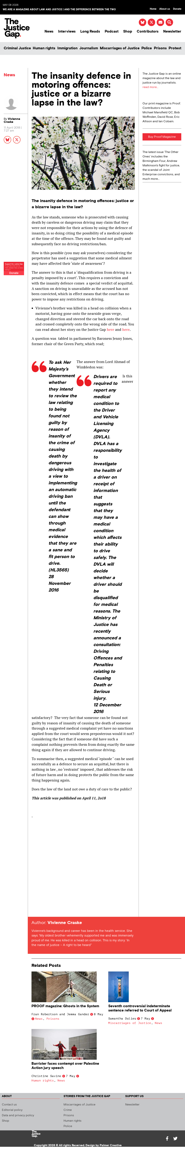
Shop (127, 31)
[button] (169, 22)
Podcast (111, 31)
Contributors (148, 31)
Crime (68, 1110)
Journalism (88, 48)
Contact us (9, 1105)
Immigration (67, 48)
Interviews (67, 31)
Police (146, 48)
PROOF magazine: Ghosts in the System (65, 1006)
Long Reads (90, 31)
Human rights (44, 48)
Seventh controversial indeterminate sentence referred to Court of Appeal (140, 1008)
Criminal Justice (17, 48)
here (110, 329)
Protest (175, 48)
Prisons (160, 48)
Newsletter (172, 31)
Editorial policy (12, 1110)
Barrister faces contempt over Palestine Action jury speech (65, 1065)
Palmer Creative (111, 1145)
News (49, 31)
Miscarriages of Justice (120, 48)
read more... (150, 87)
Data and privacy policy (18, 1115)
